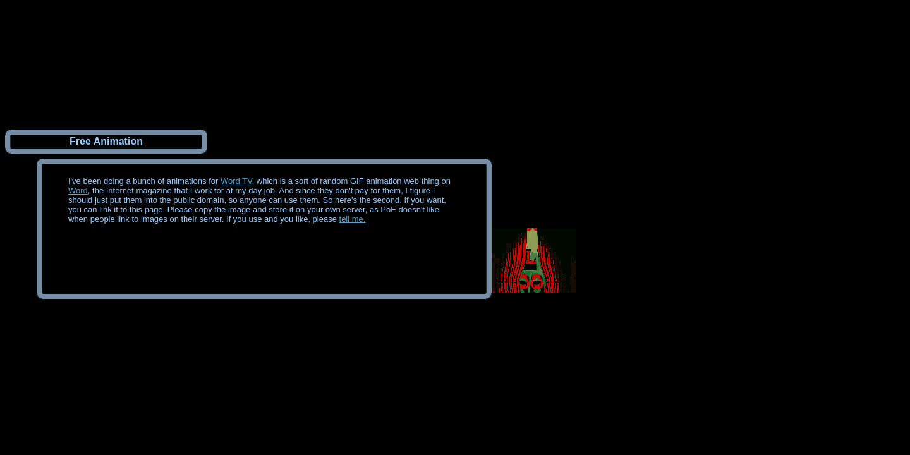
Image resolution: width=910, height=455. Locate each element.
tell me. (352, 219)
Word (78, 190)
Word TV (236, 181)
